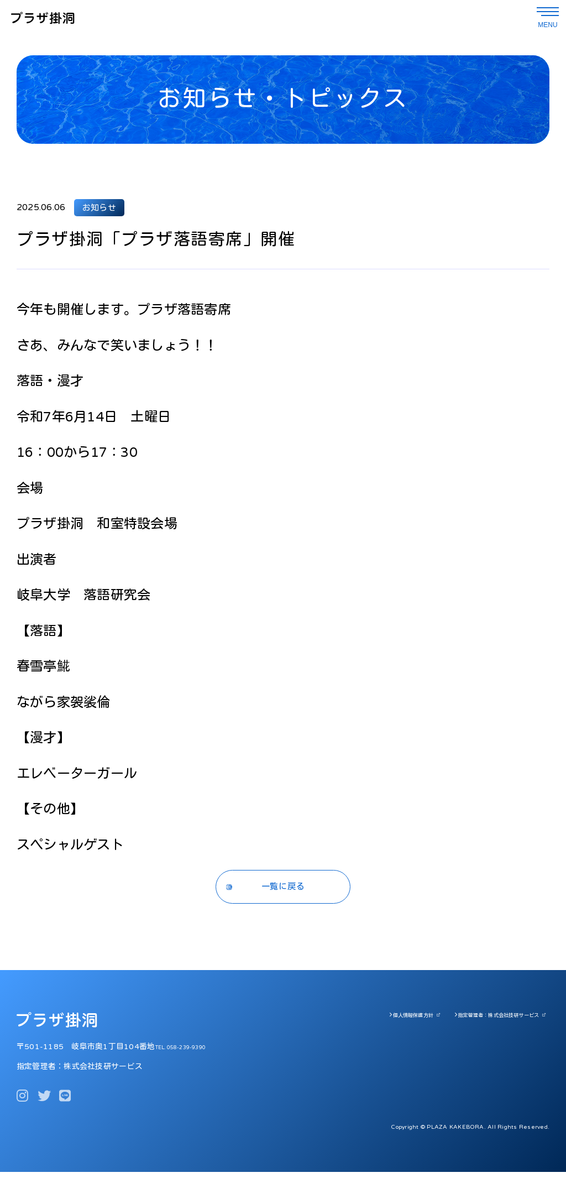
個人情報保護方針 (380, 1021)
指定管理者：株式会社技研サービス (486, 1021)
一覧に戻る (283, 890)
